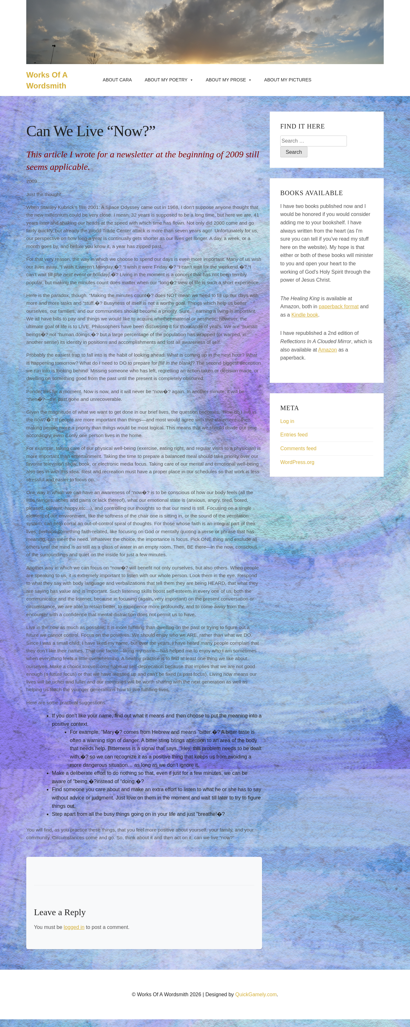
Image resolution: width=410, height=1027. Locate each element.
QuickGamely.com (256, 994)
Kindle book (304, 315)
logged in (74, 927)
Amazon (327, 349)
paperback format (339, 306)
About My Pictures (287, 79)
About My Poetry (166, 79)
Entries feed (294, 434)
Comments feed (298, 448)
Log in (287, 421)
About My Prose (226, 79)
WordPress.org (297, 462)
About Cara (117, 79)
